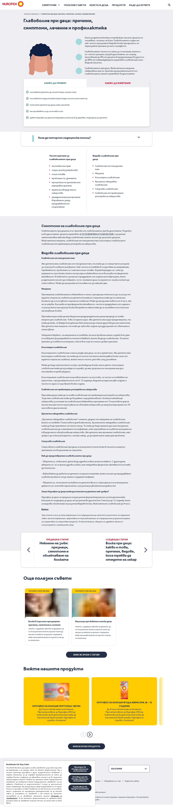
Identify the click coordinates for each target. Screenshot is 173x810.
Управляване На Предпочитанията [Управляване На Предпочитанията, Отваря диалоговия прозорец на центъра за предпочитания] (80, 788)
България (116, 774)
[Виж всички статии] (86, 660)
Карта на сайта (132, 786)
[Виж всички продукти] (86, 752)
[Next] (90, 740)
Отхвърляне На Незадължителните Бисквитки (80, 779)
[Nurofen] (13, 5)
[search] (169, 4)
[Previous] (83, 740)
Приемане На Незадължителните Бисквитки (80, 769)
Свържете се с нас (112, 786)
